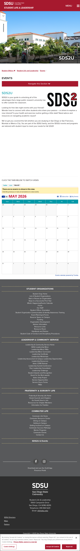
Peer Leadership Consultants (40, 368)
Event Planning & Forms (40, 315)
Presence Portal (40, 470)
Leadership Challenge (40, 371)
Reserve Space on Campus (40, 317)
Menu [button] (69, 5)
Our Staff (40, 308)
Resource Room (40, 329)
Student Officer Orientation (40, 310)
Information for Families (40, 405)
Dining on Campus (40, 421)
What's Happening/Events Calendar (40, 303)
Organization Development (40, 322)
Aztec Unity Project (40, 378)
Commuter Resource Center (40, 418)
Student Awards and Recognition (40, 373)
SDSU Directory (9, 517)
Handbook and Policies (40, 331)
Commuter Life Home (40, 416)
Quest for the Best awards (40, 375)
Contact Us (40, 435)
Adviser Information (40, 324)
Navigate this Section (39, 83)
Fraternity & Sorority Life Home (40, 396)
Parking (7, 524)
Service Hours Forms (40, 382)
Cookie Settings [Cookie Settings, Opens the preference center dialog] (9, 547)
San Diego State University (17, 3)
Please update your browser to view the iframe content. (40, 185)
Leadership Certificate (40, 354)
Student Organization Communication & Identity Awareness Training (40, 313)
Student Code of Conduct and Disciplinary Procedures (40, 334)
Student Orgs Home (40, 294)
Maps (6, 521)
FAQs (40, 385)
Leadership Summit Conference (40, 366)
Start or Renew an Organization (40, 298)
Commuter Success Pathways (40, 428)
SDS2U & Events (40, 441)
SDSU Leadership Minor (40, 347)
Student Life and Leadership (27, 71)
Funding (40, 320)
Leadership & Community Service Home (40, 345)
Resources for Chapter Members (40, 403)
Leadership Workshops (40, 356)
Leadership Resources (40, 361)
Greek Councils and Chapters (40, 398)
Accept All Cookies (52, 547)
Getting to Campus (40, 423)
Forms (40, 306)
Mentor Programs (40, 430)
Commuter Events (40, 433)
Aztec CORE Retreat (40, 364)
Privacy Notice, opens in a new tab (25, 542)
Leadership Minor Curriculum (40, 352)
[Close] (76, 537)
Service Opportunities (40, 380)
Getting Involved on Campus (40, 425)
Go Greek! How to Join (40, 400)
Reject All (69, 547)
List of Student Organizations (40, 296)
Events (42, 71)
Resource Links (40, 327)
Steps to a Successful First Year (40, 301)
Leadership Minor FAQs (40, 349)
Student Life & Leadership (19, 7)
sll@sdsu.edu (42, 511)
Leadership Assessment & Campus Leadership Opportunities (40, 359)
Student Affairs (8, 71)
